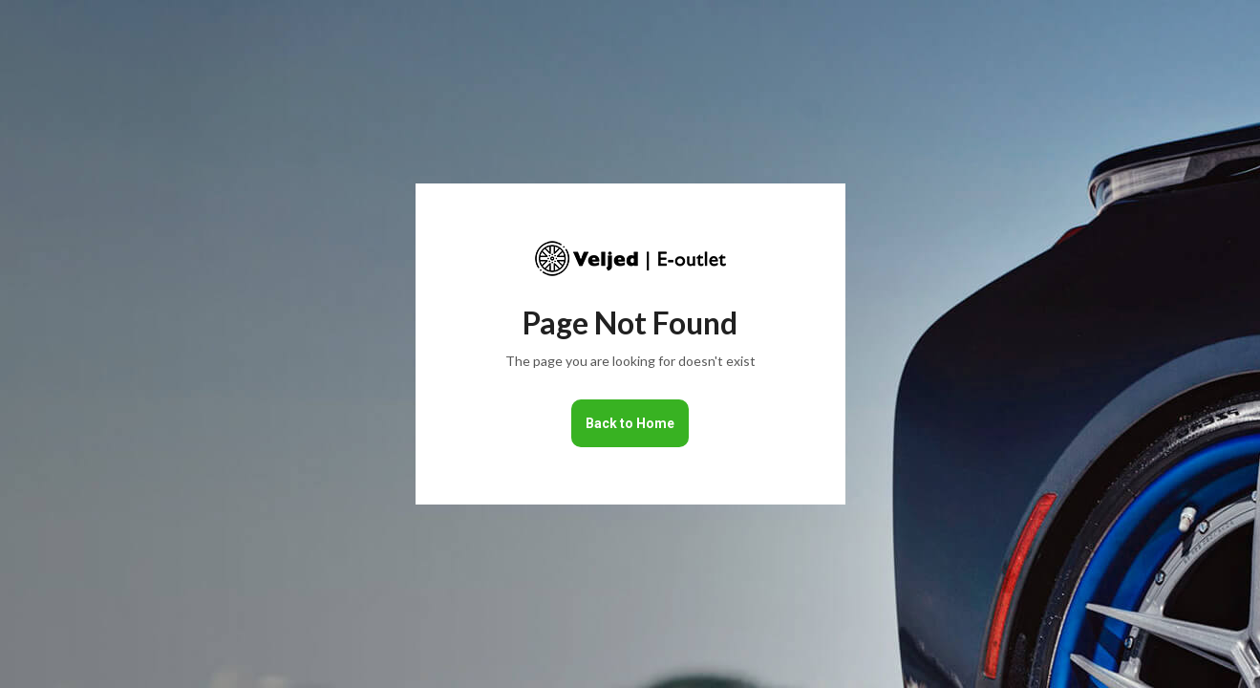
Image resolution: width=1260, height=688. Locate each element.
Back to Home (630, 423)
